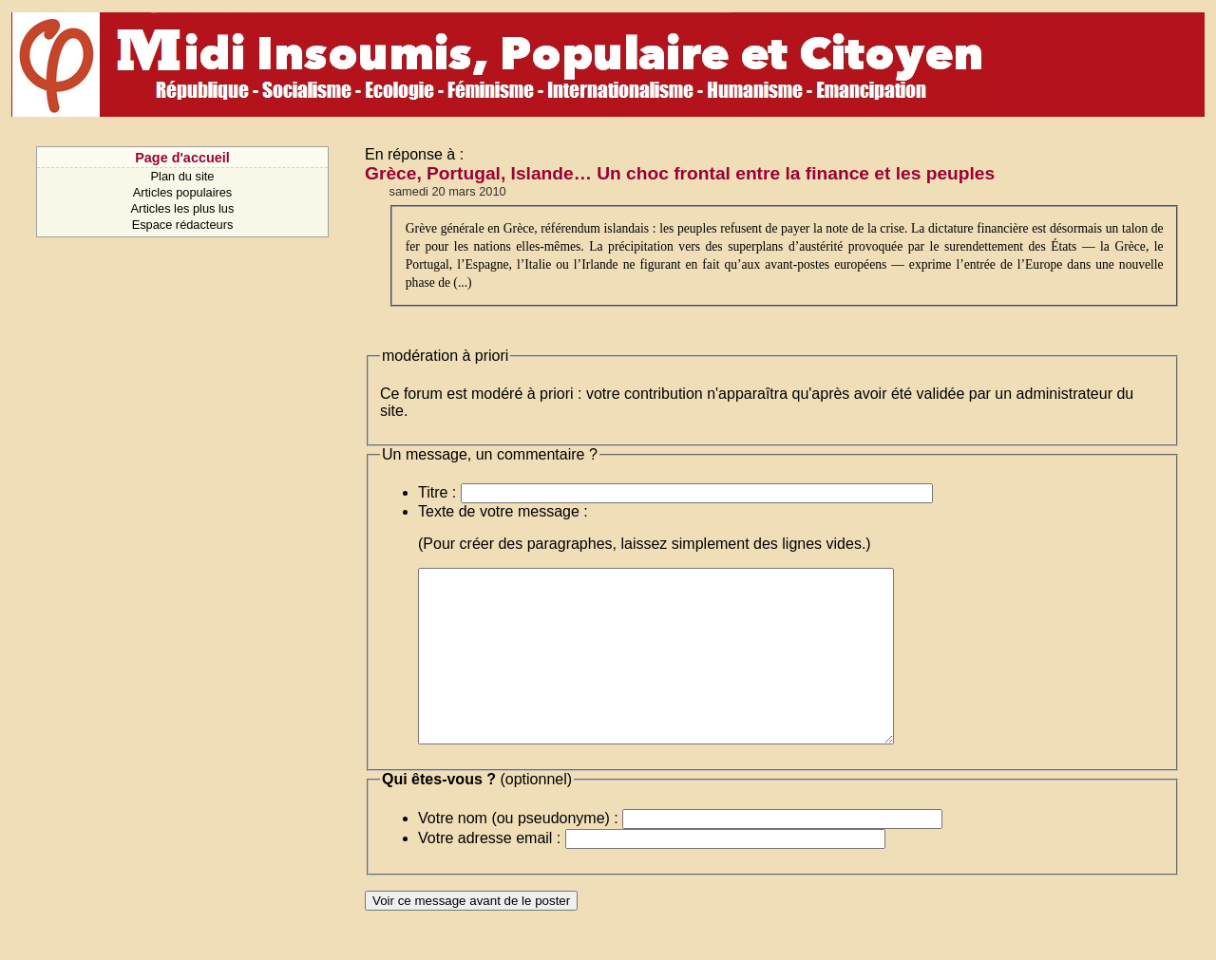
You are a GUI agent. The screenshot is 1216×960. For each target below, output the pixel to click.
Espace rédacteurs (183, 224)
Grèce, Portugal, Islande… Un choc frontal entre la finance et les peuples (680, 173)
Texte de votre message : (503, 511)
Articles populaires (183, 192)
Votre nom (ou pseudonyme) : (518, 852)
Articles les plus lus (183, 208)
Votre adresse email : (489, 872)
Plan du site (183, 176)
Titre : (437, 492)
